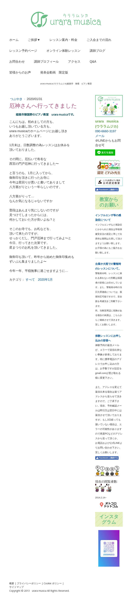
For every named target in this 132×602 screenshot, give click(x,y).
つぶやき (16, 99)
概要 (11, 583)
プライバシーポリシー (29, 583)
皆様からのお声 (20, 72)
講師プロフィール (46, 61)
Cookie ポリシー (53, 583)
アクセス (74, 61)
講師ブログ (97, 50)
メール (99, 136)
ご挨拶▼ (34, 40)
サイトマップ (16, 587)
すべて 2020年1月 (39, 279)
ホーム (14, 40)
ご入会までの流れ (99, 40)
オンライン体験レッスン (63, 50)
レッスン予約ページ (23, 50)
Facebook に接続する (107, 189)
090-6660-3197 (105, 131)
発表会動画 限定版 (54, 72)
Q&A (93, 61)
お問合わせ (17, 61)
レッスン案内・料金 (63, 40)
